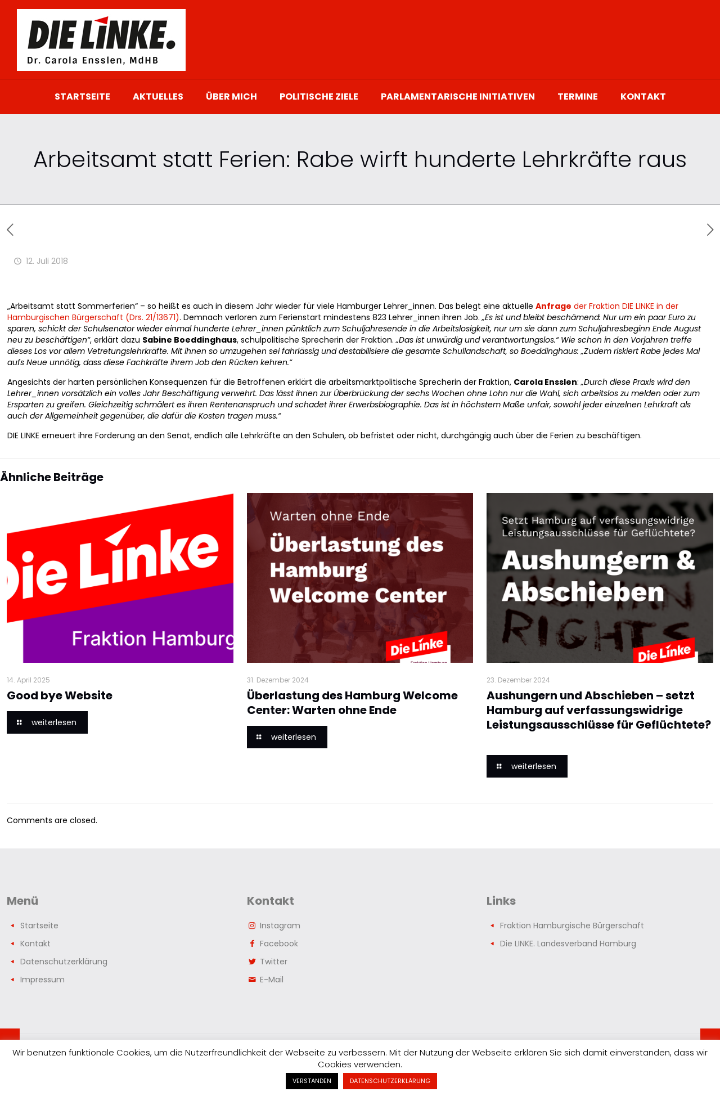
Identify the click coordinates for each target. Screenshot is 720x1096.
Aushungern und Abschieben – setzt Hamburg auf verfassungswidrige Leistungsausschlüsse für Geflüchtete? (599, 717)
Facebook (279, 943)
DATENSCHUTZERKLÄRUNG (390, 1080)
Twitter (273, 961)
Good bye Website (59, 695)
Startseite (39, 925)
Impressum (42, 979)
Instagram (280, 925)
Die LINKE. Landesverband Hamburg (568, 943)
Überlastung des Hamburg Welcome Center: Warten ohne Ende (352, 703)
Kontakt (35, 943)
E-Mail (272, 979)
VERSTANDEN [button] (311, 1080)
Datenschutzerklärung (63, 961)
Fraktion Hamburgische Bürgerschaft (572, 925)
